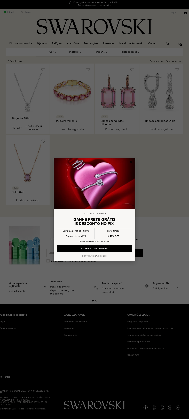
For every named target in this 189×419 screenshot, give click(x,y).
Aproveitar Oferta (94, 248)
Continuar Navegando (94, 256)
